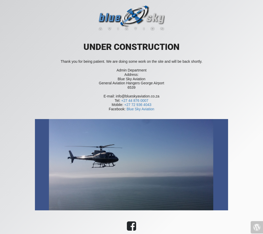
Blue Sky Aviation (140, 109)
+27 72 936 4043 (138, 105)
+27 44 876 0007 (134, 100)
